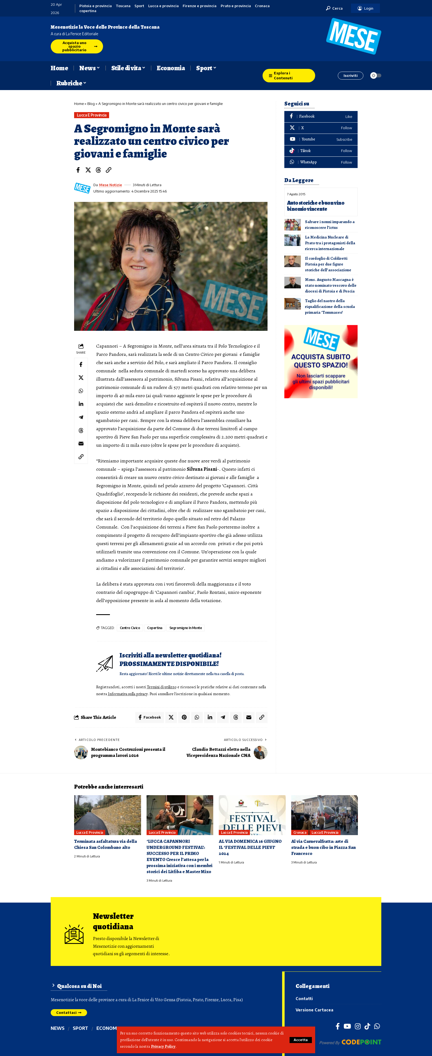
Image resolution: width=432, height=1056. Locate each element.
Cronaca (262, 6)
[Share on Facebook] (78, 170)
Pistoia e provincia (95, 6)
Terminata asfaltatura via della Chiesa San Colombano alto (105, 844)
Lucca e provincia (163, 6)
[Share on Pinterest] (184, 716)
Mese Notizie (110, 185)
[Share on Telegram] (81, 417)
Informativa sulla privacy (137, 693)
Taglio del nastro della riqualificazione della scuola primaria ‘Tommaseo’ (330, 306)
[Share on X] (88, 170)
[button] (301, 1040)
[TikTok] (367, 1025)
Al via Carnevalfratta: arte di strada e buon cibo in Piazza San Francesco (323, 847)
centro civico (130, 628)
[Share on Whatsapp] (81, 391)
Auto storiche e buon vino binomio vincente (315, 205)
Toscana (123, 6)
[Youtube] (321, 139)
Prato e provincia (236, 6)
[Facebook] (321, 116)
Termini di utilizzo (162, 687)
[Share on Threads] (98, 170)
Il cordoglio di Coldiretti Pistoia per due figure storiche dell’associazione (328, 263)
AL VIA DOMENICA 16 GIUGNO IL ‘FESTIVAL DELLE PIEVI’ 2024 (250, 847)
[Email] (81, 444)
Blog (91, 103)
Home (79, 103)
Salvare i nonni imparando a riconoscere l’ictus (330, 224)
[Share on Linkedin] (81, 404)
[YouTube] (347, 1025)
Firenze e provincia (200, 6)
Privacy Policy (163, 1046)
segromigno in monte (185, 628)
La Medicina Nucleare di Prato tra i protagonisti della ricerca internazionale (330, 242)
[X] (321, 128)
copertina (87, 11)
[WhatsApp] (321, 162)
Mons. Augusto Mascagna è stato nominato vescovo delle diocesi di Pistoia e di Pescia (331, 284)
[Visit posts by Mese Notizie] (82, 188)
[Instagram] (357, 1025)
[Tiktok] (321, 151)
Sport (139, 6)
